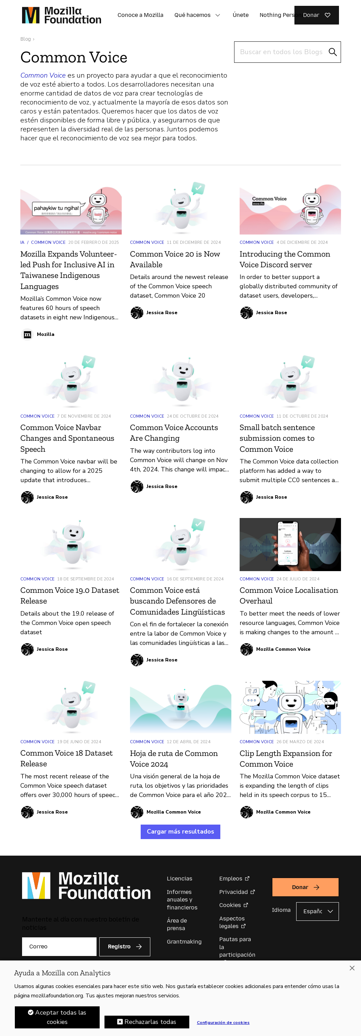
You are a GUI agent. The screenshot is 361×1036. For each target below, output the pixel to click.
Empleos (230, 878)
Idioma (281, 910)
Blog (25, 39)
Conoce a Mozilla (140, 15)
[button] (217, 15)
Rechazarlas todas (150, 1022)
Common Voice (48, 242)
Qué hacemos (192, 15)
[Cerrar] (352, 968)
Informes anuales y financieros (182, 900)
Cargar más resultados (180, 831)
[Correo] (59, 946)
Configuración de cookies (223, 1022)
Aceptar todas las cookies (60, 1017)
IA (22, 242)
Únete (241, 15)
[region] (180, 998)
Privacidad (233, 892)
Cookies (230, 905)
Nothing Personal (283, 15)
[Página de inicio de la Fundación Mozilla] (61, 15)
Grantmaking (184, 941)
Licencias (179, 878)
